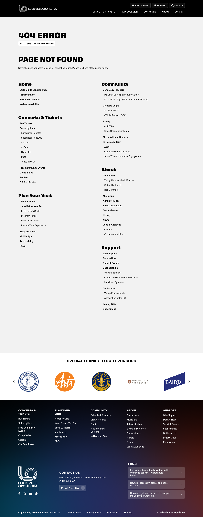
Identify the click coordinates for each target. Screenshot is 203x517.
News (106, 219)
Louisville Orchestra (37, 8)
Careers (108, 229)
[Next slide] (189, 381)
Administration (111, 200)
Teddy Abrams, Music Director (119, 180)
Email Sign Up (73, 488)
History (107, 215)
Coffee (24, 147)
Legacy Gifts (109, 304)
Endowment (109, 308)
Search (176, 5)
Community (150, 11)
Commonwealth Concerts (117, 151)
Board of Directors (112, 205)
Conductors (109, 175)
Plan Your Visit (129, 11)
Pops (23, 156)
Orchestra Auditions (114, 234)
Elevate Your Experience (33, 225)
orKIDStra (109, 126)
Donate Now (109, 258)
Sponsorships (110, 267)
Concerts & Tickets (104, 11)
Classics (25, 142)
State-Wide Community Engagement (122, 156)
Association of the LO (115, 297)
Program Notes (29, 215)
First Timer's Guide (30, 210)
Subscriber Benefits (31, 132)
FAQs (23, 245)
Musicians (108, 196)
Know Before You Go (30, 206)
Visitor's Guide (27, 201)
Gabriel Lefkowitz (113, 184)
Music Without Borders (115, 137)
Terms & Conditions (30, 99)
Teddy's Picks (28, 161)
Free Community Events (32, 167)
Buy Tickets (141, 5)
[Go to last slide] (14, 381)
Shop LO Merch (28, 231)
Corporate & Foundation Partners (121, 277)
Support (180, 11)
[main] (101, 176)
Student (24, 177)
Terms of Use (74, 512)
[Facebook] (19, 493)
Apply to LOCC (111, 110)
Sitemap (128, 512)
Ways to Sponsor (112, 272)
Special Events (111, 263)
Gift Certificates (28, 182)
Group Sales (26, 172)
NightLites (26, 152)
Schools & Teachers (113, 89)
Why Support (110, 253)
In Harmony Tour (112, 141)
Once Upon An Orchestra (117, 130)
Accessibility (26, 241)
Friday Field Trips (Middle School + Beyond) (126, 99)
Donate (161, 5)
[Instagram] (24, 493)
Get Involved (109, 288)
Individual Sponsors (114, 282)
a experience (171, 512)
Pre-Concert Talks (30, 220)
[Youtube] (30, 493)
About (165, 11)
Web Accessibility (29, 104)
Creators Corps (111, 105)
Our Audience (110, 210)
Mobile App (26, 236)
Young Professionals (114, 293)
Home (20, 43)
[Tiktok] (36, 493)
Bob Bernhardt (111, 189)
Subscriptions (27, 128)
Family (106, 121)
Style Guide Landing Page (34, 89)
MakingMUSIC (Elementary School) (122, 94)
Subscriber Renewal (31, 137)
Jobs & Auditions (112, 224)
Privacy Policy (27, 94)
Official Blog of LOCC (115, 115)
